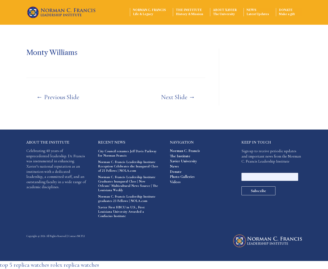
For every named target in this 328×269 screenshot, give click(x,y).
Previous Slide (57, 97)
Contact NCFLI (76, 236)
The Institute (189, 12)
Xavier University (183, 161)
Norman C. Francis (149, 12)
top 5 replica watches (24, 264)
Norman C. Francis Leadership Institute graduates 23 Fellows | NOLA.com (126, 198)
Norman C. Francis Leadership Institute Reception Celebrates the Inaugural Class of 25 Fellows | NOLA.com (128, 166)
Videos (175, 181)
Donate (287, 12)
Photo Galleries (182, 176)
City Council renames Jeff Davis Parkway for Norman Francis (127, 153)
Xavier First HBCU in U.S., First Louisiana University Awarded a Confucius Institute (121, 211)
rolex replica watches (74, 264)
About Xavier (225, 12)
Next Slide (178, 97)
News (258, 12)
